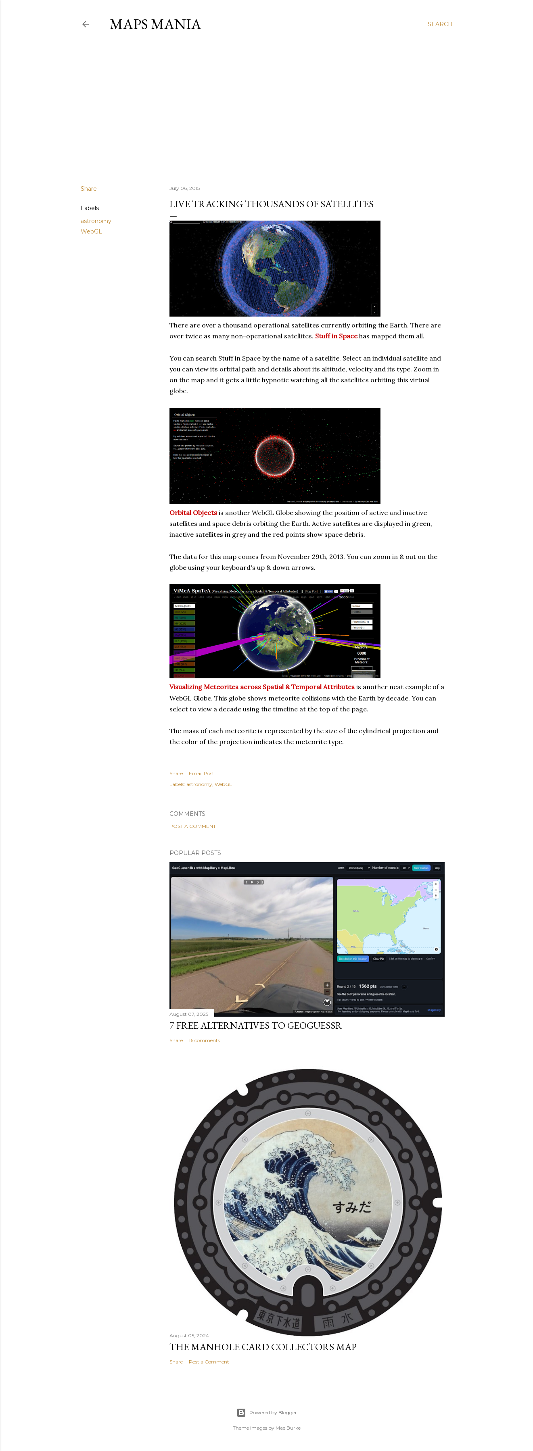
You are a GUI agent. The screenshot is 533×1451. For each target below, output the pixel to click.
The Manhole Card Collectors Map (263, 1347)
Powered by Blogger (266, 1413)
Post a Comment (192, 826)
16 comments (204, 1040)
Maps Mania (155, 24)
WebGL (91, 231)
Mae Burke (288, 1428)
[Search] (440, 24)
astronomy (96, 221)
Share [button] (89, 188)
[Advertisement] (267, 108)
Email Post (201, 773)
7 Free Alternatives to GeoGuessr (255, 1025)
